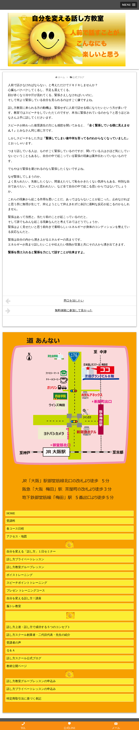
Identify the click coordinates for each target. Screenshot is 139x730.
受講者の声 (14, 642)
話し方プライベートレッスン (25, 559)
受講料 (11, 520)
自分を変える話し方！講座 (24, 598)
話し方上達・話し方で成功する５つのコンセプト (38, 627)
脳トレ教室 (14, 606)
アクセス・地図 (17, 536)
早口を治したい (44, 301)
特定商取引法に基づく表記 (24, 698)
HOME (11, 513)
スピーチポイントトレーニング (27, 582)
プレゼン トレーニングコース (26, 590)
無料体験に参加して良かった (48, 311)
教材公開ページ (17, 666)
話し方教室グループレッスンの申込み (31, 681)
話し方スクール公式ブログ (24, 658)
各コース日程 (15, 528)
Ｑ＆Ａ (11, 650)
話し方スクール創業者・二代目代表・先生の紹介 (38, 634)
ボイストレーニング (20, 574)
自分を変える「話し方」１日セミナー (31, 551)
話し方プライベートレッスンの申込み (31, 688)
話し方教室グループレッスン (25, 567)
